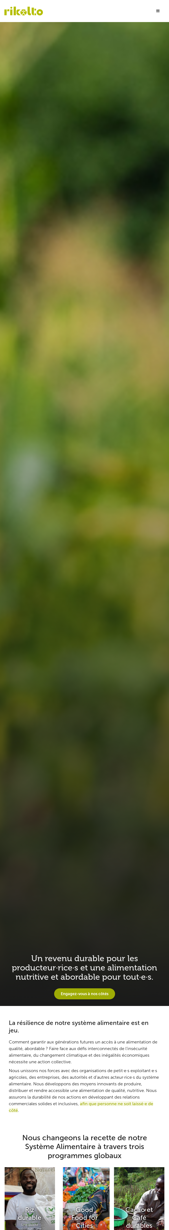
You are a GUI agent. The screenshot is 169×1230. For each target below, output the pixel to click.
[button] (158, 11)
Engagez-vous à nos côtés (84, 994)
